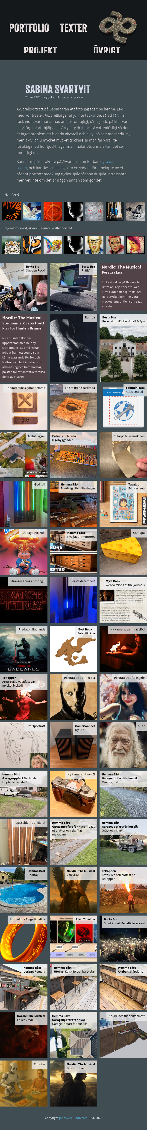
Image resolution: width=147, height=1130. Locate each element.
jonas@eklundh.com (73, 1118)
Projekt (40, 50)
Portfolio (29, 27)
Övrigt (107, 50)
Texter (73, 27)
